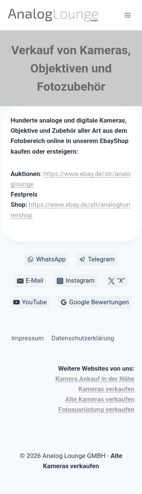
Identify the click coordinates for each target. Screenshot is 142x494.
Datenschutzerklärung (82, 338)
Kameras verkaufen (106, 389)
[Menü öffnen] (127, 15)
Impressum (27, 338)
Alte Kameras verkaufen (99, 399)
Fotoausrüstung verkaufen (96, 409)
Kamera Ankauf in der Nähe (94, 378)
